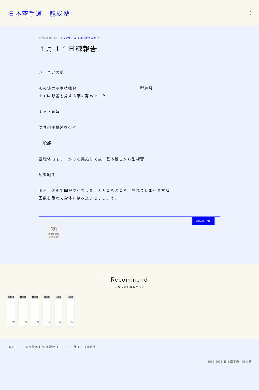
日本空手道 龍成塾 (39, 13)
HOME (12, 370)
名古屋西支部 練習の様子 (80, 38)
